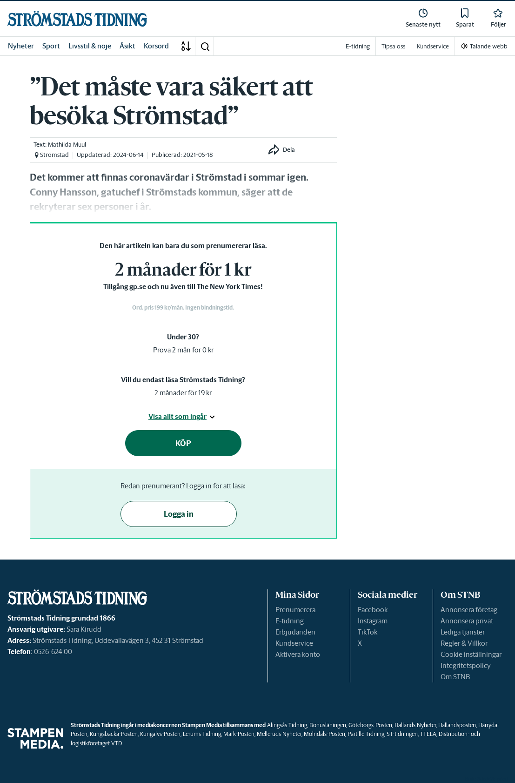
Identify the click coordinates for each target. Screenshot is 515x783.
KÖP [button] (183, 443)
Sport (51, 45)
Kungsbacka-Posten (114, 733)
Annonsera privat (467, 620)
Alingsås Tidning (287, 725)
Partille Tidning (366, 733)
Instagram (373, 620)
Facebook (373, 609)
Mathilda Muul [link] (67, 144)
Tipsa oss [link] (393, 46)
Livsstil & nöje (89, 45)
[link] (77, 19)
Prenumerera (295, 609)
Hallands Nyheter (415, 725)
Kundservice (294, 643)
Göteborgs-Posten (370, 725)
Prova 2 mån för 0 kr (183, 349)
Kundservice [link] (433, 46)
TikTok (367, 632)
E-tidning (289, 620)
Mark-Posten (238, 733)
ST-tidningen (402, 733)
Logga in (179, 514)
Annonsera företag (469, 609)
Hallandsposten (457, 725)
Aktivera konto (297, 654)
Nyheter (21, 45)
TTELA (428, 733)
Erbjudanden (295, 632)
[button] (204, 46)
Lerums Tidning (202, 733)
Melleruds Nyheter (279, 733)
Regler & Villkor (464, 643)
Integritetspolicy (466, 665)
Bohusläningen (327, 725)
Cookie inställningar (471, 654)
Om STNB (455, 676)
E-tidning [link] (358, 46)
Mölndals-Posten (324, 733)
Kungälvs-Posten (160, 733)
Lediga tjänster (463, 632)
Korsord (156, 45)
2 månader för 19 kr (183, 392)
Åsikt (127, 45)
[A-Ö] (186, 46)
